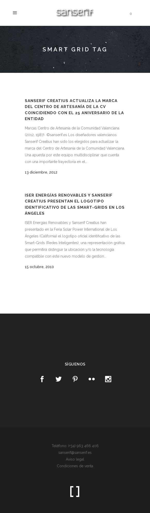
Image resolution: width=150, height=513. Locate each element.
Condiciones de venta (75, 466)
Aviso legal (75, 459)
